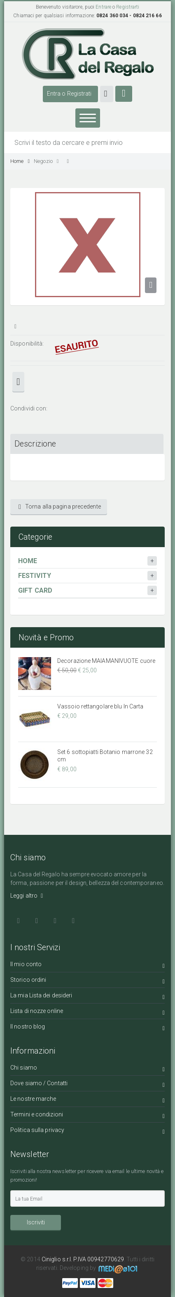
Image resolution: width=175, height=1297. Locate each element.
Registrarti (127, 7)
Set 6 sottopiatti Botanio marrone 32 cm (105, 756)
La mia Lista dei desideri (87, 996)
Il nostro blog (87, 1028)
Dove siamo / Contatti (87, 1084)
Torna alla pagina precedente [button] (60, 506)
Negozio (46, 161)
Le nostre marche (87, 1100)
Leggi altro (26, 895)
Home (20, 161)
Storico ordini (87, 981)
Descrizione (35, 444)
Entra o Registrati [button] (69, 93)
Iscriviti (36, 1222)
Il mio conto (87, 965)
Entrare (103, 7)
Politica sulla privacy (87, 1131)
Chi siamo (87, 1069)
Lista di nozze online (87, 1012)
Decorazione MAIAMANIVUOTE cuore (106, 661)
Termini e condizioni (87, 1116)
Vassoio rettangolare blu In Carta (100, 706)
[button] (107, 94)
